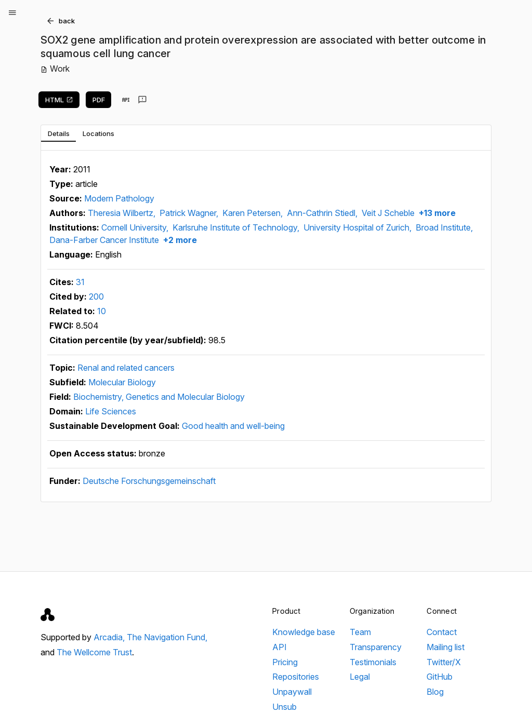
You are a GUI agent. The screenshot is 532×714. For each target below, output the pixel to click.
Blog (435, 691)
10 (101, 311)
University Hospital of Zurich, (358, 227)
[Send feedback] (142, 99)
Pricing (285, 662)
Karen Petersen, (253, 213)
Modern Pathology (119, 198)
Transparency (376, 647)
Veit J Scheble (388, 213)
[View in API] (125, 99)
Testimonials (373, 662)
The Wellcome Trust (94, 652)
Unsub (284, 707)
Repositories (295, 676)
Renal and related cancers (126, 367)
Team (360, 632)
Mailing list (445, 647)
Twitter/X (444, 662)
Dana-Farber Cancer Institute (104, 240)
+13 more (436, 213)
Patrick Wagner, (189, 213)
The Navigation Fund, (167, 637)
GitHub (440, 676)
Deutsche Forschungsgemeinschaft (149, 481)
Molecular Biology (122, 382)
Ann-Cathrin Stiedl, (323, 213)
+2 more (179, 240)
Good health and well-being (233, 426)
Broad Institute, (444, 227)
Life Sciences (110, 411)
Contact (442, 632)
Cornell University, (135, 227)
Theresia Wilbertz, (122, 213)
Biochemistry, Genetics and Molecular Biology (159, 397)
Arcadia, (110, 637)
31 (80, 282)
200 (96, 296)
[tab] (58, 133)
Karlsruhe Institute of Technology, (236, 227)
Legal (360, 676)
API (279, 647)
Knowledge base (303, 632)
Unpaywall (292, 691)
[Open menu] (12, 12)
